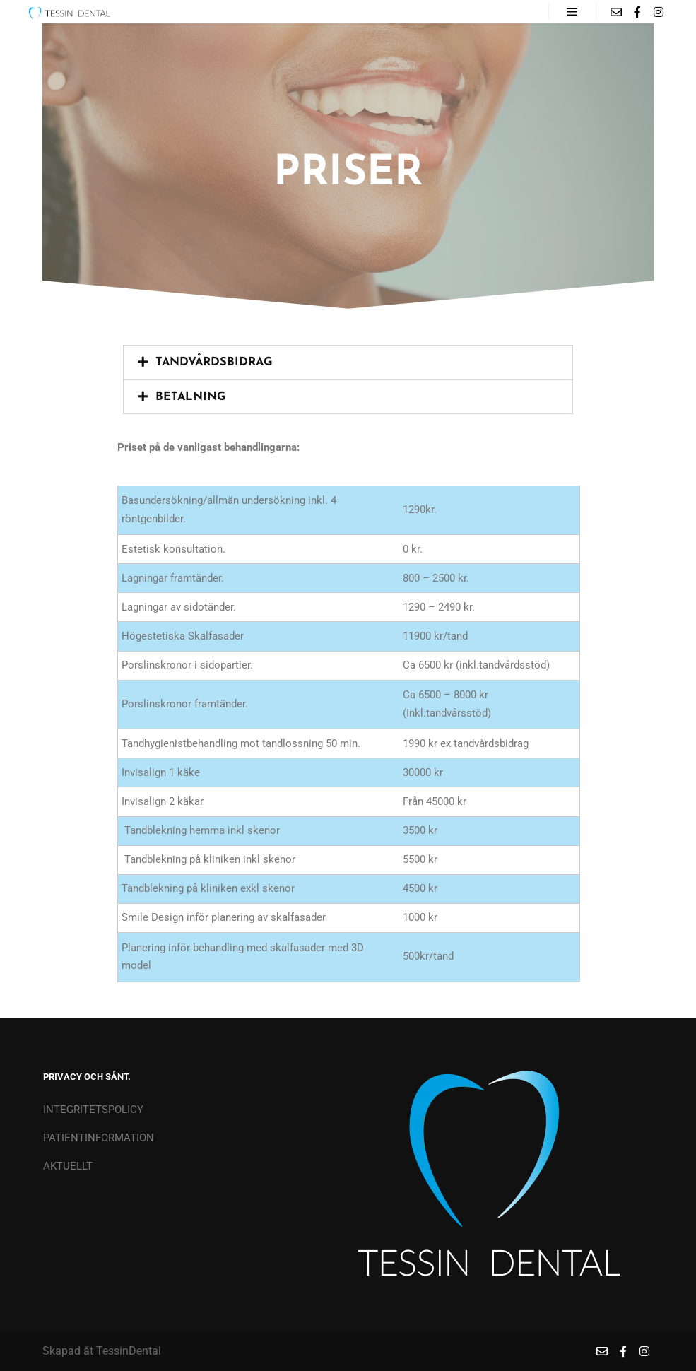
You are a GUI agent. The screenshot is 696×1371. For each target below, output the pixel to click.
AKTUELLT (68, 1166)
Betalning (190, 397)
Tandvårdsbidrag (214, 362)
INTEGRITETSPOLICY (93, 1109)
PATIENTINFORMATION (98, 1137)
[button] (348, 362)
